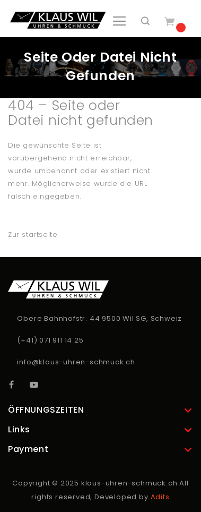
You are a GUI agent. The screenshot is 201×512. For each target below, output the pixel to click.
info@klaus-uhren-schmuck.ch (76, 362)
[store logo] (58, 20)
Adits (160, 497)
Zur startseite (32, 234)
